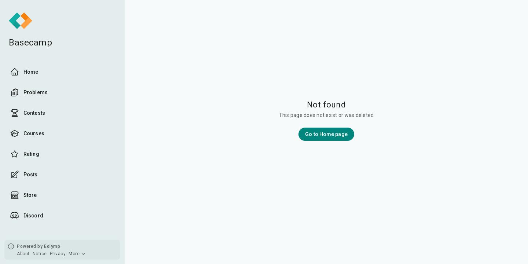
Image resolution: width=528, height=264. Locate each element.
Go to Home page (326, 134)
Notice (40, 253)
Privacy (58, 253)
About (23, 253)
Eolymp (52, 246)
